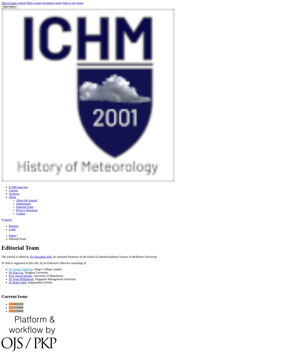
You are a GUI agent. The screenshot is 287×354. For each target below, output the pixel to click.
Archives (14, 193)
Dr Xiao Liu (16, 272)
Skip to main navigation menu (44, 3)
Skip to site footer (73, 3)
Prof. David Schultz (20, 275)
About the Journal (26, 200)
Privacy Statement (27, 210)
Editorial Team (24, 207)
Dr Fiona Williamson (21, 279)
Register (13, 226)
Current (13, 190)
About (12, 197)
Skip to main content (13, 3)
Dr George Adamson (21, 269)
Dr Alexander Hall (41, 256)
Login (12, 229)
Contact (20, 213)
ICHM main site (18, 187)
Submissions (23, 203)
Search (6, 219)
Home (13, 235)
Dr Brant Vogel (18, 282)
